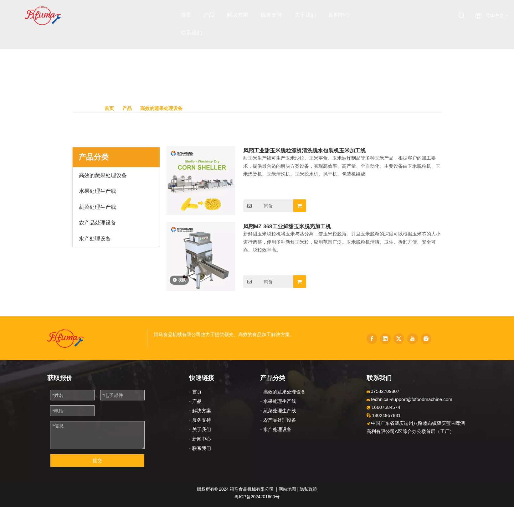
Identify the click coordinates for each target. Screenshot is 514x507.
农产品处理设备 (279, 420)
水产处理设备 (277, 429)
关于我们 (201, 429)
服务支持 (201, 420)
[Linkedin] (385, 338)
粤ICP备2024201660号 (256, 496)
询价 (258, 205)
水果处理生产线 (279, 401)
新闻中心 (201, 438)
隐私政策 (308, 489)
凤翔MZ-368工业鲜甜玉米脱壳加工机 (287, 227)
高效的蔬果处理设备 (284, 391)
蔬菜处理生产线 (279, 410)
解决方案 (201, 410)
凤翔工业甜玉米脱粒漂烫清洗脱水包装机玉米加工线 (304, 151)
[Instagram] (426, 338)
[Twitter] (398, 338)
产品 (197, 401)
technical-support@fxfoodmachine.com (411, 399)
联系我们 (201, 448)
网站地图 (287, 489)
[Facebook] (372, 338)
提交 (97, 460)
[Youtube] (412, 338)
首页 (197, 391)
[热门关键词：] (461, 15)
